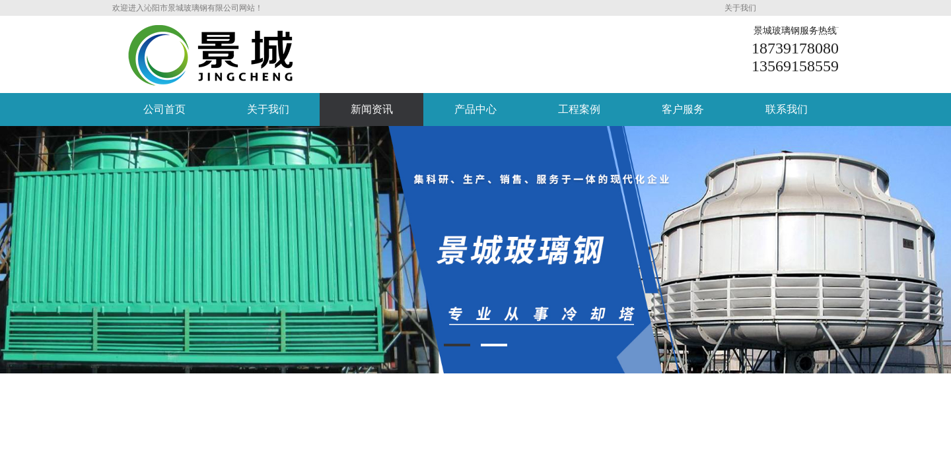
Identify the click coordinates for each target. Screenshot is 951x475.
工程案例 (579, 109)
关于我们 (740, 8)
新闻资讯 (372, 109)
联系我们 (786, 109)
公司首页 (164, 109)
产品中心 (475, 109)
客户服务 (683, 109)
